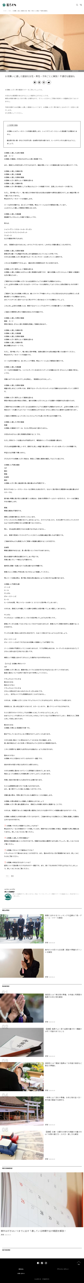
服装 (12, 876)
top (79, 1264)
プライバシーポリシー (63, 1269)
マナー (7, 876)
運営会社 (21, 1269)
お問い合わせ (21, 1273)
